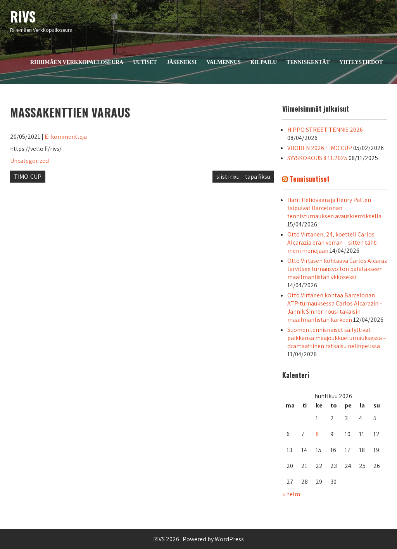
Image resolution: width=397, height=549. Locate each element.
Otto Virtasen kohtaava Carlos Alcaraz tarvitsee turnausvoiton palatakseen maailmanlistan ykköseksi (337, 269)
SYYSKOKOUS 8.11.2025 (317, 158)
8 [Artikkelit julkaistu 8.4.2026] (317, 434)
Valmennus (223, 62)
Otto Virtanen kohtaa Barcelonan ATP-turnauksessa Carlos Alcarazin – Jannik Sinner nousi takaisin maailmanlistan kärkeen (335, 307)
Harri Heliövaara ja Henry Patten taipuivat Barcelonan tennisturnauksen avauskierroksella (334, 208)
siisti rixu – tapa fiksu (243, 177)
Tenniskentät (308, 62)
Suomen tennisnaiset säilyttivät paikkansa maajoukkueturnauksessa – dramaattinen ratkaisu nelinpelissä (336, 338)
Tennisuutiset (310, 179)
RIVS (23, 16)
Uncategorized (29, 161)
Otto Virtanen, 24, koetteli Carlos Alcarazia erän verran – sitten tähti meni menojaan (332, 242)
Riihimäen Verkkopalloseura (76, 62)
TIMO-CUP (27, 177)
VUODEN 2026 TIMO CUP (319, 148)
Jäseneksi (182, 62)
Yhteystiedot (361, 62)
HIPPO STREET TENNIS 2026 (325, 130)
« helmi (292, 494)
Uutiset (145, 62)
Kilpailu (263, 62)
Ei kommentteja (66, 137)
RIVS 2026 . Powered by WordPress (198, 539)
